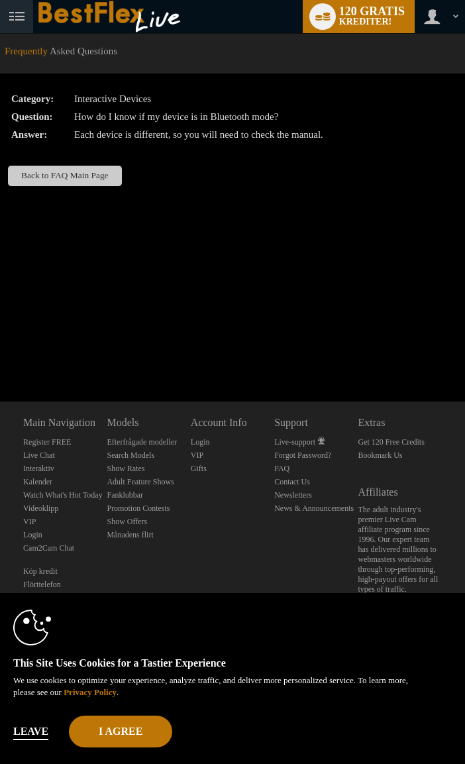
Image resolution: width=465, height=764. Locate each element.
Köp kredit (40, 571)
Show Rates (125, 468)
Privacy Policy (90, 692)
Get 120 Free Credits (391, 442)
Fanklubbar (125, 495)
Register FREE (47, 442)
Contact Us (292, 481)
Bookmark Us (380, 455)
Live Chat (39, 455)
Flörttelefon (42, 584)
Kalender (37, 481)
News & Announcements (314, 508)
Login (32, 534)
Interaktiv (38, 468)
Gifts (199, 468)
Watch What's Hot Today (63, 495)
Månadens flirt (130, 534)
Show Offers (127, 521)
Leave (30, 731)
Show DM (0, 352)
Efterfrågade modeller (142, 442)
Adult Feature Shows (140, 481)
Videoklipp (40, 508)
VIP (29, 521)
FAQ (281, 468)
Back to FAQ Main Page (64, 175)
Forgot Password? (302, 455)
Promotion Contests (138, 508)
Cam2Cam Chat (48, 548)
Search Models (130, 455)
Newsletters (293, 495)
